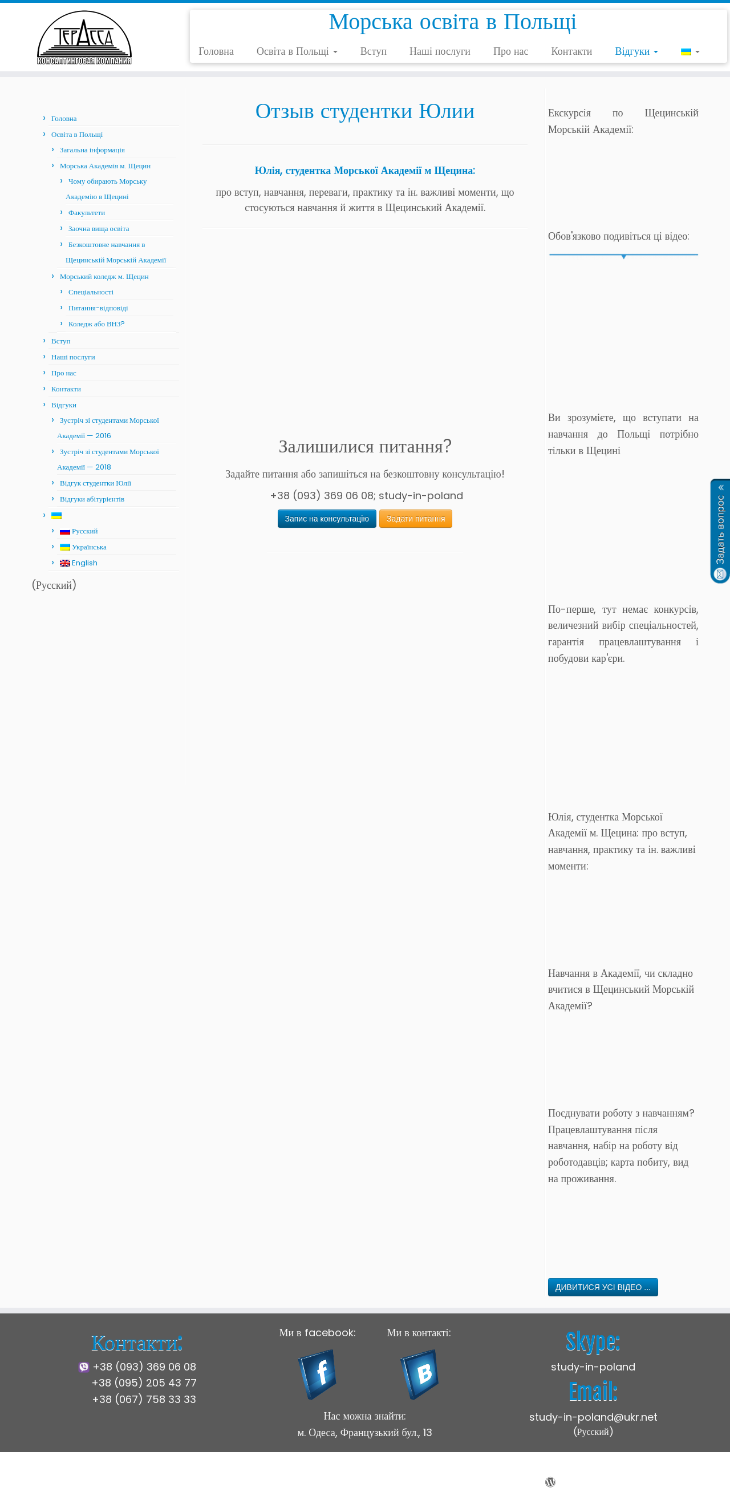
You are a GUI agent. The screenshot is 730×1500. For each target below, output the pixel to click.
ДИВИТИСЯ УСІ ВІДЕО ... (603, 1287)
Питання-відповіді (98, 307)
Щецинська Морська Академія (304, 1483)
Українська (83, 546)
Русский (79, 530)
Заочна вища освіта (98, 228)
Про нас (511, 51)
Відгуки (636, 51)
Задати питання (416, 518)
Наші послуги (440, 51)
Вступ (373, 51)
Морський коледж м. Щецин (104, 276)
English (79, 562)
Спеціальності (90, 291)
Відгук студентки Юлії (95, 483)
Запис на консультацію (327, 518)
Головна (216, 51)
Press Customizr (463, 1483)
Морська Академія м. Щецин (105, 165)
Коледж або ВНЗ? (96, 323)
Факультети (86, 212)
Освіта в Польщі (297, 51)
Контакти (572, 51)
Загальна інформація (92, 149)
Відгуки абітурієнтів (92, 499)
